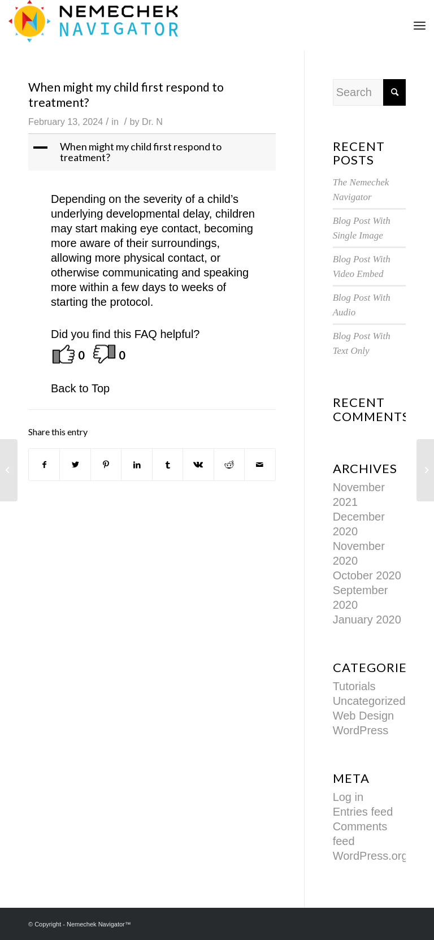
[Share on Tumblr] (168, 464)
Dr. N (152, 121)
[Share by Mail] (260, 464)
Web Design (363, 715)
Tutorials (354, 686)
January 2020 (367, 619)
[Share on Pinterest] (106, 464)
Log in (348, 797)
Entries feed (363, 811)
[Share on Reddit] (229, 464)
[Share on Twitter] (75, 464)
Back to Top (80, 388)
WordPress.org (370, 856)
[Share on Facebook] (44, 464)
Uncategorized (369, 701)
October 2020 (367, 575)
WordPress (361, 730)
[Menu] (420, 25)
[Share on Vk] (198, 464)
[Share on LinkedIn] (136, 464)
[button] (153, 152)
